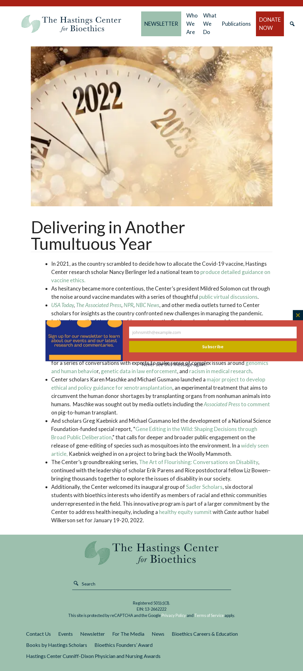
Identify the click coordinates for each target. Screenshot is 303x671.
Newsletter (92, 634)
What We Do (210, 23)
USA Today (62, 305)
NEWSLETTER (161, 23)
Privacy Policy (174, 615)
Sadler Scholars (204, 486)
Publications (236, 23)
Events (65, 634)
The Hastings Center (151, 553)
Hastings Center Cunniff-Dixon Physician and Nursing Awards (93, 656)
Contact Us (38, 634)
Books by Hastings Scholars (56, 645)
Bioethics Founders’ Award (123, 645)
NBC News (147, 305)
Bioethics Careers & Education (205, 634)
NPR (129, 305)
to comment (236, 404)
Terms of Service (209, 615)
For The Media (128, 634)
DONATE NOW (270, 23)
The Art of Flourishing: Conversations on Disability (198, 462)
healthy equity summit (185, 512)
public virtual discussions (228, 296)
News (158, 634)
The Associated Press (98, 305)
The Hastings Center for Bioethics (71, 24)
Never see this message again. (174, 364)
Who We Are (192, 23)
